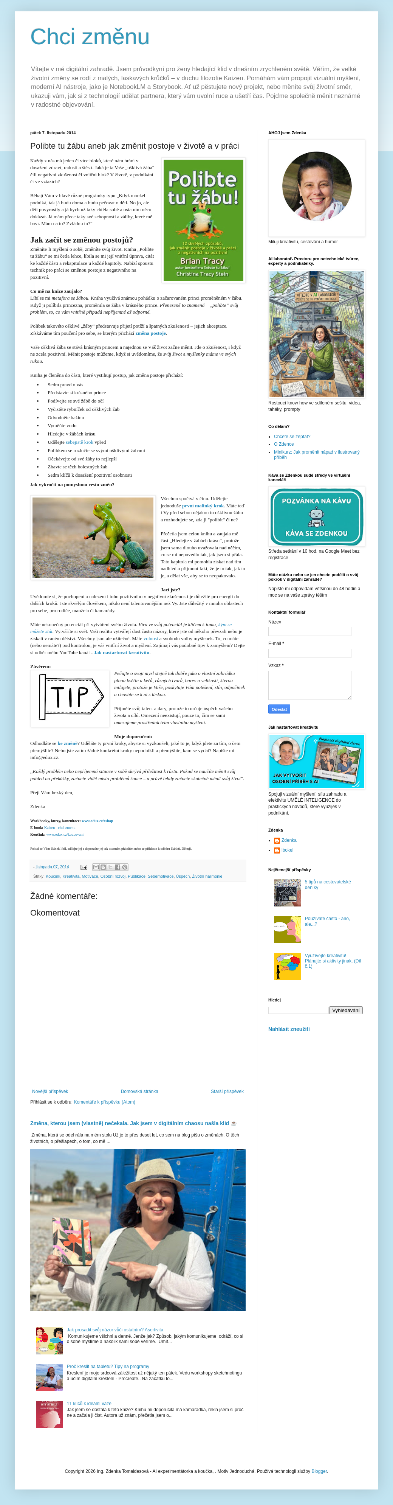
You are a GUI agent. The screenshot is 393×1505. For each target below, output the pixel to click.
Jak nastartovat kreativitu (121, 652)
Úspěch (183, 876)
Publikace (136, 876)
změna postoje (151, 333)
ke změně (67, 743)
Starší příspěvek (227, 1091)
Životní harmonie (207, 876)
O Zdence (284, 444)
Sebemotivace (160, 876)
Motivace (90, 876)
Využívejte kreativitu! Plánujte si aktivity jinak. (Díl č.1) (333, 961)
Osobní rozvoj (113, 876)
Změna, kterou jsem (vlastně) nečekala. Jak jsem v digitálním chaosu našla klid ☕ (133, 1123)
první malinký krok (203, 505)
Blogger (319, 1471)
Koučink (53, 876)
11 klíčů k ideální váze (89, 1403)
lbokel (287, 850)
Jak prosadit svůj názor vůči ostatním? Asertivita (115, 1329)
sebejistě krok (79, 442)
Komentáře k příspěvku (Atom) (104, 1102)
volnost (150, 638)
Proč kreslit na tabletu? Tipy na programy (108, 1366)
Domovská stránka (139, 1091)
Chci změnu (90, 36)
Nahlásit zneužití (289, 1029)
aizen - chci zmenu (59, 828)
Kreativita (70, 876)
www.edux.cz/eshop (97, 821)
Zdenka (289, 840)
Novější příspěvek (50, 1091)
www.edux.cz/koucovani (64, 834)
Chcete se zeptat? (292, 436)
